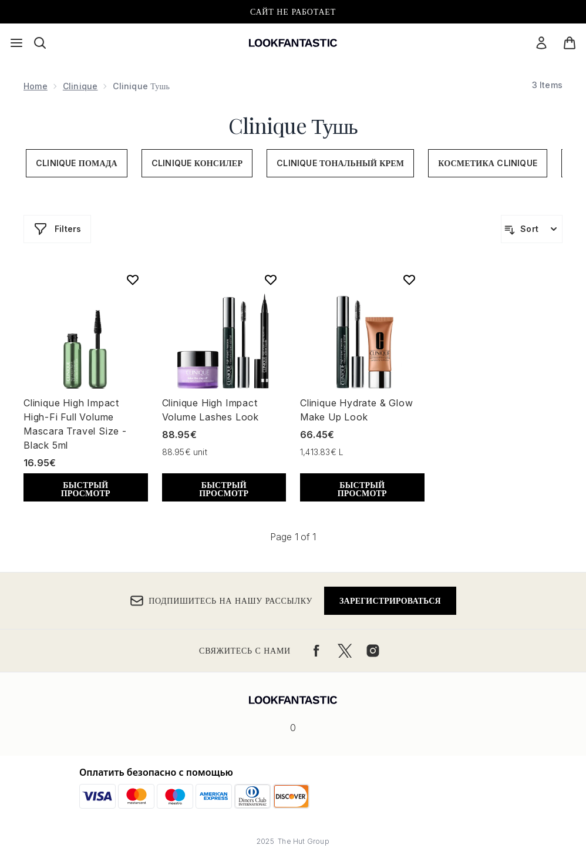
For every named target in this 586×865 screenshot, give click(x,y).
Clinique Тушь (292, 125)
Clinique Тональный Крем (340, 163)
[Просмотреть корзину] (570, 43)
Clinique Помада (76, 163)
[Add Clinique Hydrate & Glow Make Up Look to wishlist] (409, 279)
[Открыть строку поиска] (40, 43)
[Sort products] (532, 229)
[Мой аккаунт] (541, 43)
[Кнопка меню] (16, 43)
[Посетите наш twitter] (345, 651)
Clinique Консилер (197, 163)
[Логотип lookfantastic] (293, 43)
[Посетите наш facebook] (316, 651)
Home (35, 86)
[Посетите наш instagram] (373, 651)
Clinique (80, 86)
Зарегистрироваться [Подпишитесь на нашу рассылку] (390, 600)
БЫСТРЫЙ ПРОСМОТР (85, 489)
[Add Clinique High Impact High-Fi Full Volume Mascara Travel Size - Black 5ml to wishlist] (133, 279)
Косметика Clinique (487, 163)
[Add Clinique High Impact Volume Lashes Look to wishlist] (271, 279)
